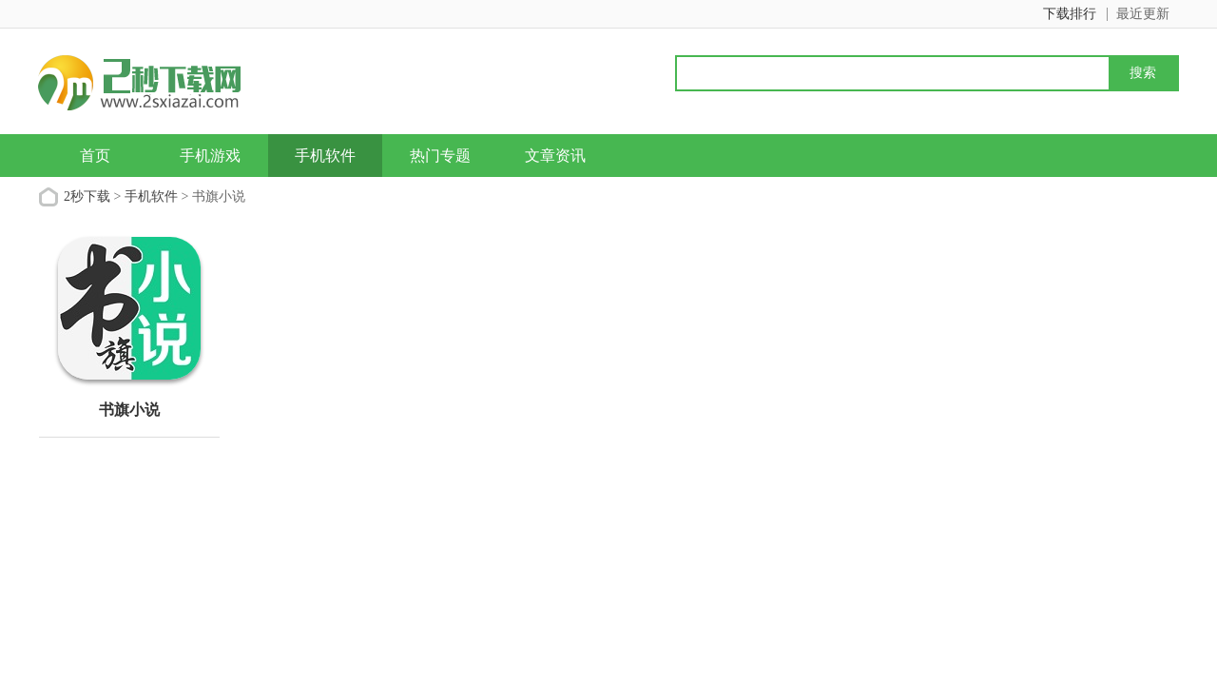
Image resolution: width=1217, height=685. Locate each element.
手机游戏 (210, 155)
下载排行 (1069, 14)
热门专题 (440, 155)
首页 (95, 155)
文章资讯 (555, 155)
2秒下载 (87, 196)
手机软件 (325, 155)
